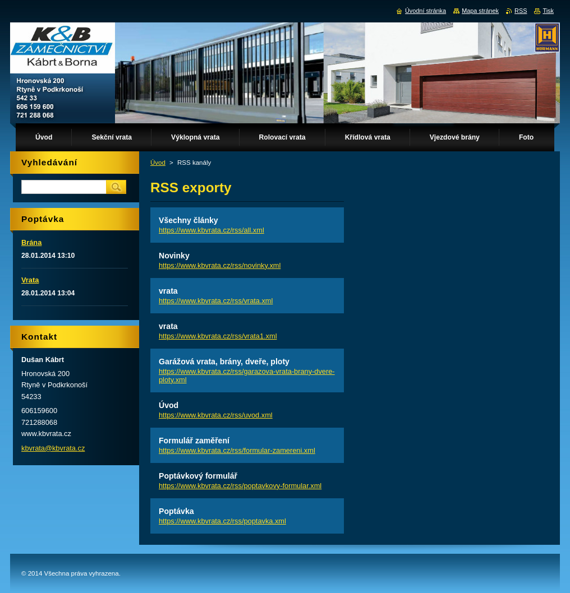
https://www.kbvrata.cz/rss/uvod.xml (216, 415)
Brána (31, 242)
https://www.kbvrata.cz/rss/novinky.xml (220, 265)
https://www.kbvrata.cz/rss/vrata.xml (216, 300)
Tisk (548, 10)
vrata (168, 290)
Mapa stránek (480, 10)
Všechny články (188, 220)
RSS (520, 10)
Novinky (174, 255)
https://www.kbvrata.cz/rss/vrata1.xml (218, 336)
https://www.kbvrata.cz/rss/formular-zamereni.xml (237, 450)
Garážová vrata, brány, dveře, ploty (224, 361)
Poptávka (176, 511)
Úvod (158, 162)
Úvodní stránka (425, 10)
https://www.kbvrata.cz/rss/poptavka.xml (222, 521)
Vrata (30, 280)
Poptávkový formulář (198, 475)
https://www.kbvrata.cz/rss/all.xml (211, 230)
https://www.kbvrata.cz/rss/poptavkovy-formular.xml (240, 485)
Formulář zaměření (194, 440)
